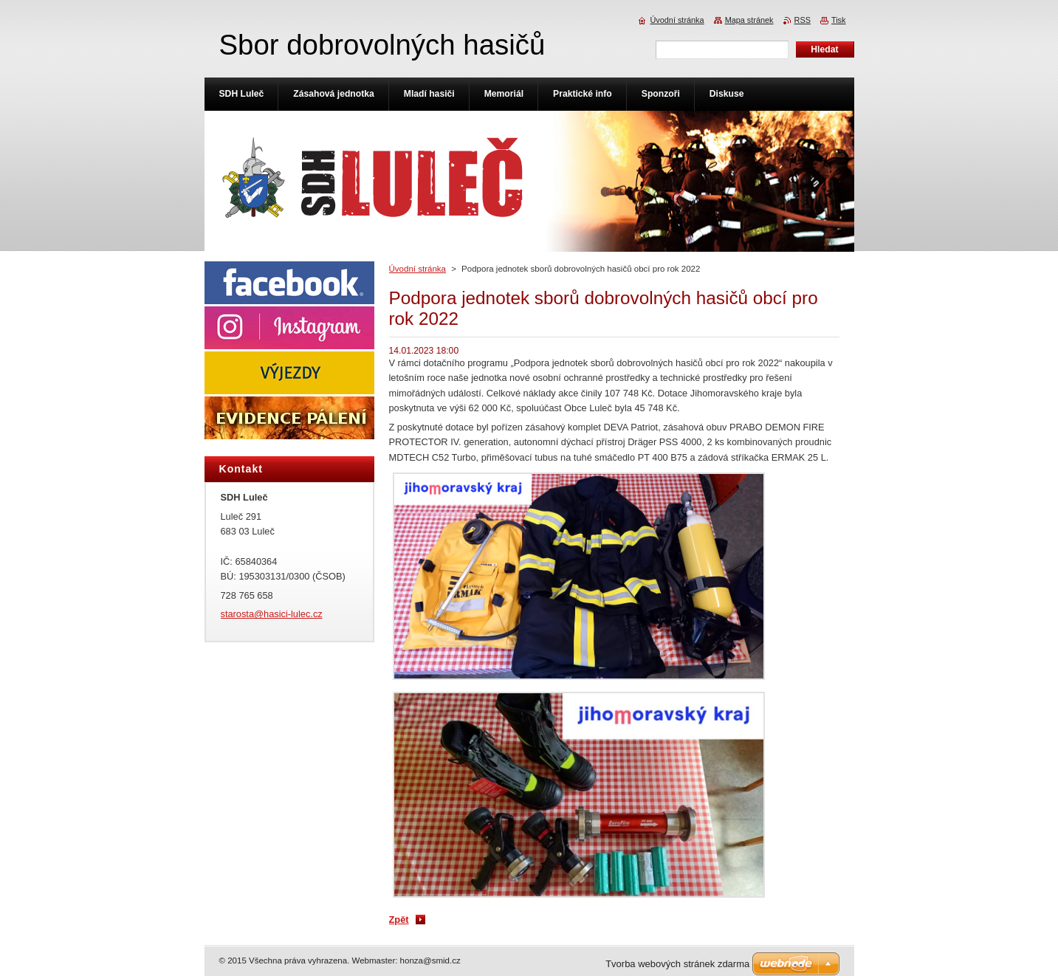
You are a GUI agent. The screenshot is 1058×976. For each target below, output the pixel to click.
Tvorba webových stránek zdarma (677, 963)
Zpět (399, 919)
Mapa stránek (749, 20)
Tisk (838, 20)
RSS (802, 20)
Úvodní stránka (417, 268)
